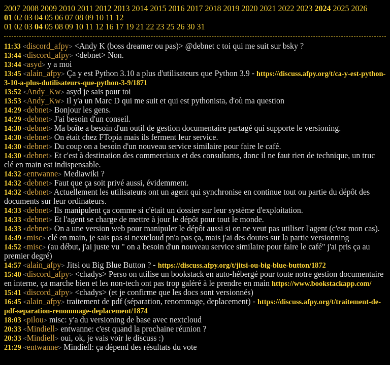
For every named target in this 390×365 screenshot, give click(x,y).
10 (79, 26)
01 (8, 26)
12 (99, 26)
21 (140, 26)
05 (49, 26)
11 (89, 26)
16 (109, 26)
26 (180, 26)
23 (160, 26)
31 (201, 26)
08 (59, 26)
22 (150, 26)
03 (28, 26)
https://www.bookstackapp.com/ (322, 283)
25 (170, 26)
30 (190, 26)
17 (119, 26)
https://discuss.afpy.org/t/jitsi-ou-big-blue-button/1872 (242, 265)
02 (18, 26)
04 (39, 26)
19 (129, 26)
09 (69, 26)
